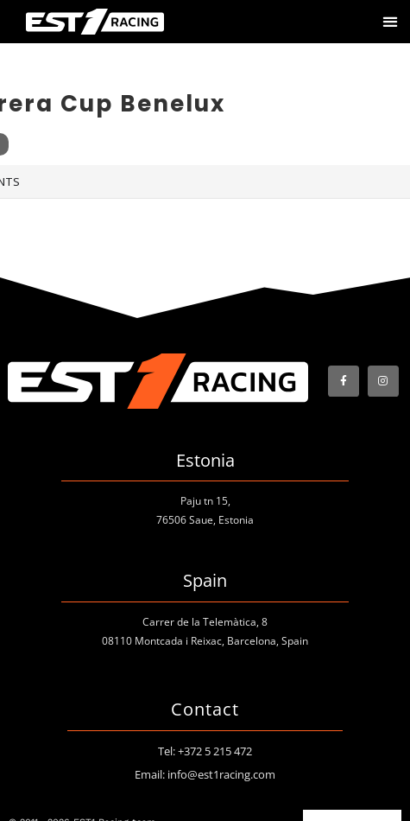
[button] (389, 22)
